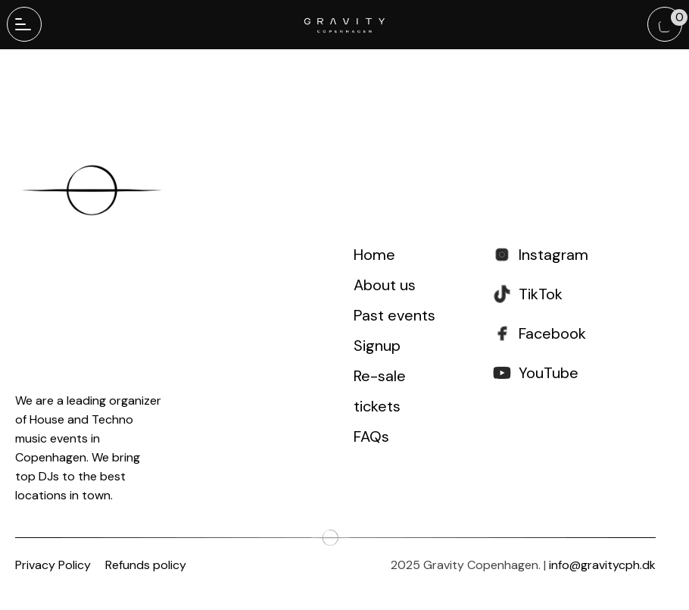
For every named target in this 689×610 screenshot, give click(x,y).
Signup (377, 345)
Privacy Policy (53, 565)
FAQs (371, 436)
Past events (394, 315)
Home (374, 254)
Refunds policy (145, 565)
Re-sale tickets (380, 391)
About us (385, 285)
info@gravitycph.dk (602, 565)
